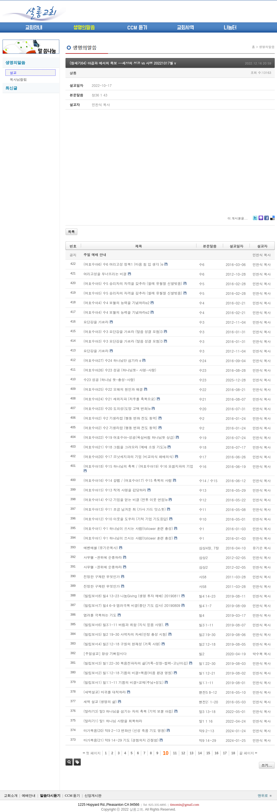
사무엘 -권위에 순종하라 (103, 557)
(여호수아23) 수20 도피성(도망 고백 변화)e (117, 408)
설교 (13, 72)
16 (216, 753)
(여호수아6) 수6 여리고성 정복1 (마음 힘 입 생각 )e (124, 264)
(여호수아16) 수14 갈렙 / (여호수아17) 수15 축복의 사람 (128, 480)
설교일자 (236, 246)
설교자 (262, 246)
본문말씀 (210, 246)
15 (208, 753)
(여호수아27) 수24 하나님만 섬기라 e (112, 360)
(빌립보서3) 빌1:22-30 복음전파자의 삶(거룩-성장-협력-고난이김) (136, 663)
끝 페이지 (248, 753)
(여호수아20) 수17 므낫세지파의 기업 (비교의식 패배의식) (129, 456)
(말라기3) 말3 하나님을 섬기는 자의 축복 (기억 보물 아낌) (128, 711)
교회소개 (11, 796)
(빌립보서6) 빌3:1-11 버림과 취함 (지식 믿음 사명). (124, 624)
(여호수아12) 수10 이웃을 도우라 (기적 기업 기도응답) (126, 518)
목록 (71, 231)
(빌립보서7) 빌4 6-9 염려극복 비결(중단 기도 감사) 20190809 (132, 605)
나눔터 (230, 28)
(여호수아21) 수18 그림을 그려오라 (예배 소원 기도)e (125, 446)
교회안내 (33, 28)
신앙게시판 (93, 796)
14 (200, 753)
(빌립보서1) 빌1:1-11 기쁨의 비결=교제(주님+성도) (124, 682)
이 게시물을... (237, 218)
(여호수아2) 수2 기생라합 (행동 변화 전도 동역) (120, 418)
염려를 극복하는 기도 (100, 615)
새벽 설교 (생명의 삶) (100, 701)
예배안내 (28, 796)
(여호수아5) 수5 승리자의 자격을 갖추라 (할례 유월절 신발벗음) (133, 283)
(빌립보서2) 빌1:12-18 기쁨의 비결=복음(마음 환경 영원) (128, 672)
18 (233, 753)
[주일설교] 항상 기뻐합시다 (105, 653)
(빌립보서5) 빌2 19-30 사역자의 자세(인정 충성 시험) (125, 634)
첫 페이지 (92, 753)
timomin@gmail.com (184, 805)
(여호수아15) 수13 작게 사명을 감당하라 (115, 489)
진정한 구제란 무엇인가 (102, 576)
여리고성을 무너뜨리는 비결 (105, 273)
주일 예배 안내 (95, 254)
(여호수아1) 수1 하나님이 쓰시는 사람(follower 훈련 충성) (128, 528)
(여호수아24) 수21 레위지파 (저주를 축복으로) (120, 398)
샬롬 (73, 72)
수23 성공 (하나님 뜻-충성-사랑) (109, 379)
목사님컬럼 (18, 79)
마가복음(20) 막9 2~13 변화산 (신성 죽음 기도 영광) (125, 730)
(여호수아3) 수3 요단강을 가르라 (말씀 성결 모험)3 (123, 331)
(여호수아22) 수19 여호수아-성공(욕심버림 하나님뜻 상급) (129, 437)
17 (225, 753)
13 (191, 753)
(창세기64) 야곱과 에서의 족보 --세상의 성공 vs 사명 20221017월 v (123, 63)
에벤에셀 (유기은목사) (101, 547)
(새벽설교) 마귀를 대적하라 (105, 691)
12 (183, 753)
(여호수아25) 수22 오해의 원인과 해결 (113, 389)
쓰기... (266, 765)
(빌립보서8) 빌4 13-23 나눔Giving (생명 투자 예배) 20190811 (132, 595)
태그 (77, 762)
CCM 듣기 (137, 28)
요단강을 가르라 (96, 321)
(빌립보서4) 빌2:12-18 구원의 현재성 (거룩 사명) (122, 643)
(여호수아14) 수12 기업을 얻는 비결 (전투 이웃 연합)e (126, 499)
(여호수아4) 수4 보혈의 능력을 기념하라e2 (117, 302)
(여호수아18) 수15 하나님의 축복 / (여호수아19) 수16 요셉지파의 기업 (138, 466)
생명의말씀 (84, 28)
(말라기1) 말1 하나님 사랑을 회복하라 (113, 720)
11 (175, 753)
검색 (69, 762)
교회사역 (185, 28)
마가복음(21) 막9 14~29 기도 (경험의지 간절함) (121, 740)
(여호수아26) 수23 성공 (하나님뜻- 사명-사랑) (120, 370)
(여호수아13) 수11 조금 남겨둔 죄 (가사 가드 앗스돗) (125, 509)
